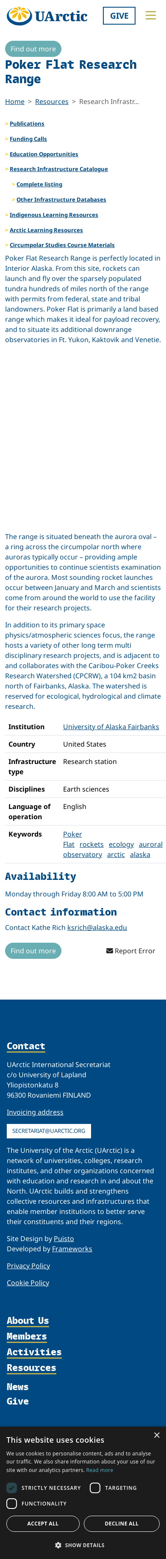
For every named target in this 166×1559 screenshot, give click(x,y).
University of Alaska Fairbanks (111, 726)
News (18, 1386)
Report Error (130, 950)
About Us (28, 1321)
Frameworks (72, 1248)
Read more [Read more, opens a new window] (99, 1470)
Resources (52, 101)
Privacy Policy (28, 1265)
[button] (83, 1545)
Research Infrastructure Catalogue (59, 169)
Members (27, 1337)
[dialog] (83, 1493)
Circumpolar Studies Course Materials (62, 245)
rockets (92, 844)
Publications (27, 123)
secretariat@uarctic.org (49, 1131)
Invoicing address (35, 1112)
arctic (116, 854)
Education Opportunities (44, 154)
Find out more (33, 48)
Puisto (64, 1238)
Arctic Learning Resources (46, 230)
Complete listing (39, 184)
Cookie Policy (28, 1282)
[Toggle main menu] (150, 15)
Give (119, 15)
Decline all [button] (122, 1523)
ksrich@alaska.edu (97, 927)
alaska (140, 854)
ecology (121, 844)
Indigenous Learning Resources (54, 215)
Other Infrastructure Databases (61, 199)
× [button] (156, 1436)
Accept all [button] (43, 1523)
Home (15, 101)
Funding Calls (28, 139)
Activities (34, 1352)
